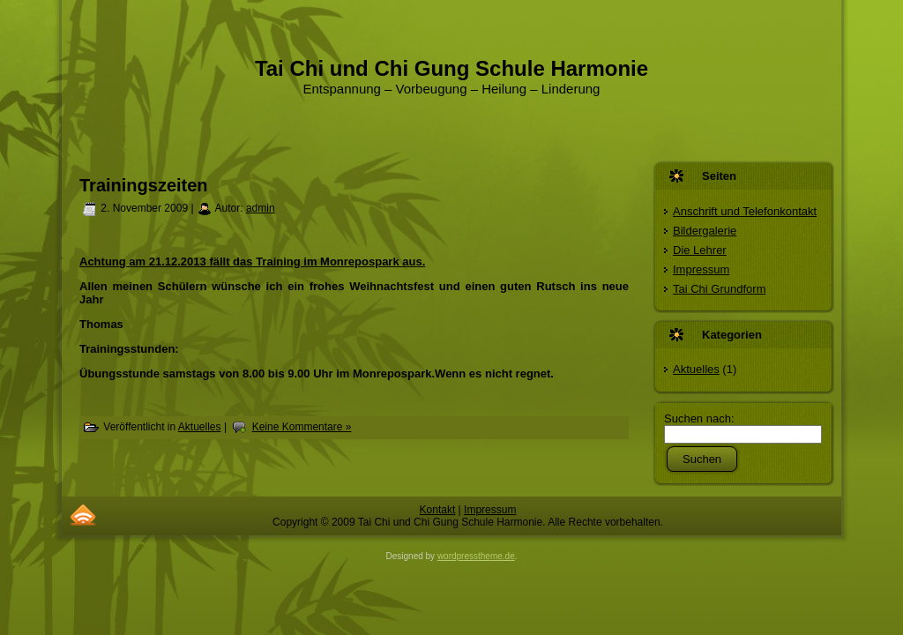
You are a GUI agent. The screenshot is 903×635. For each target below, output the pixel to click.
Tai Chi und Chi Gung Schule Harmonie (451, 68)
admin (260, 208)
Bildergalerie (704, 230)
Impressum (701, 269)
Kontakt (438, 510)
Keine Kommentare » (302, 427)
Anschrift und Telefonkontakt (745, 211)
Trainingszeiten (143, 185)
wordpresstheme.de (476, 556)
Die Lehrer (700, 250)
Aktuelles (199, 427)
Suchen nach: (699, 418)
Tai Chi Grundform (719, 288)
